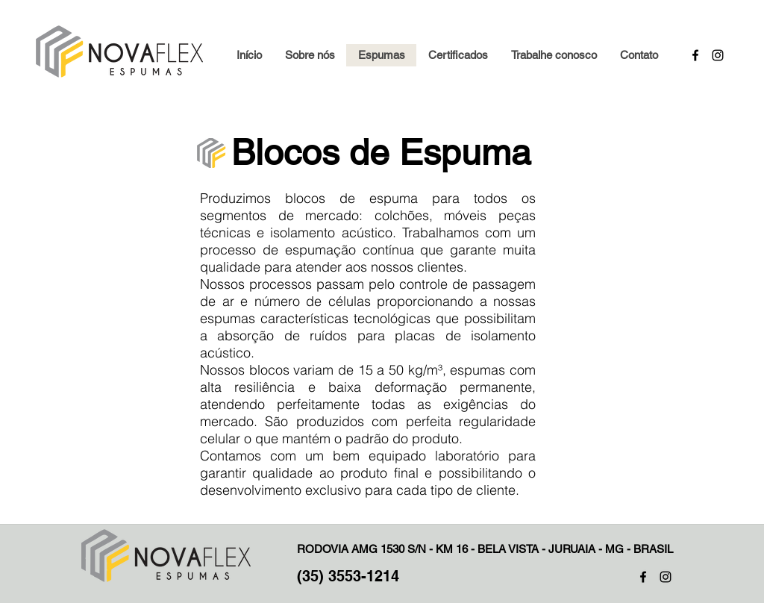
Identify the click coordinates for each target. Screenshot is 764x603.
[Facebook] (695, 55)
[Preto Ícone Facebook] (643, 576)
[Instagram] (717, 55)
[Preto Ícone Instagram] (665, 576)
